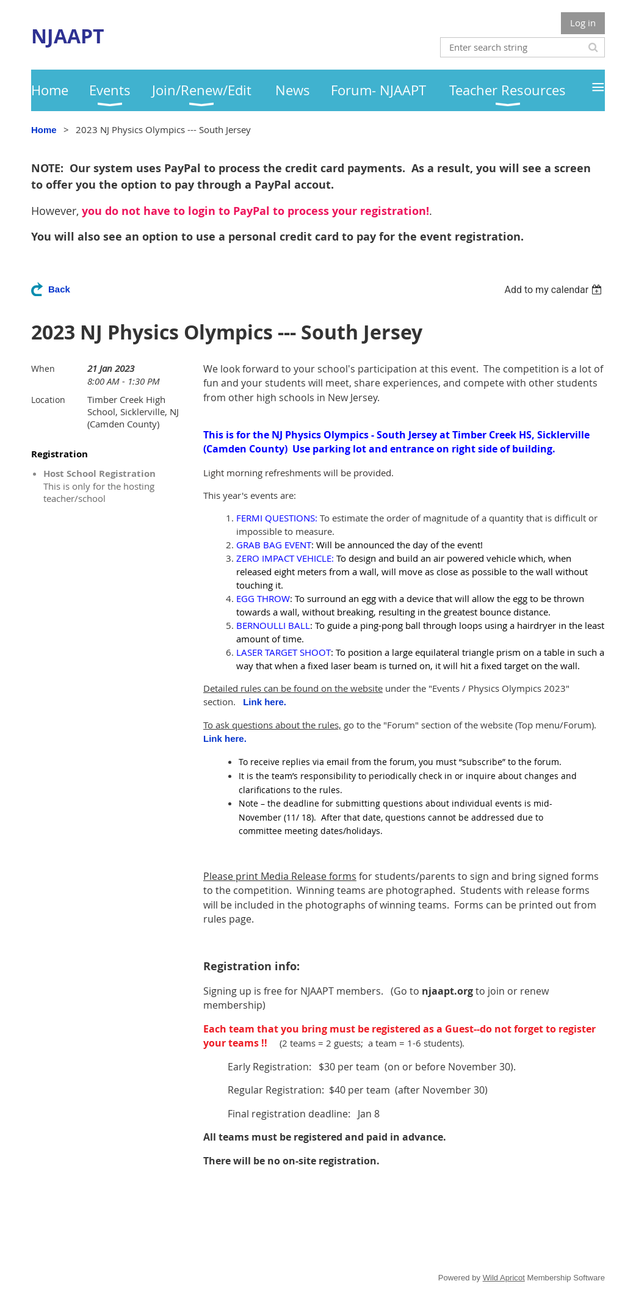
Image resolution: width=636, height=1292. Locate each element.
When (43, 368)
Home (44, 130)
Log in (583, 22)
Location (48, 399)
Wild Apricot (504, 1277)
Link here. (264, 702)
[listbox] (554, 289)
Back (59, 289)
